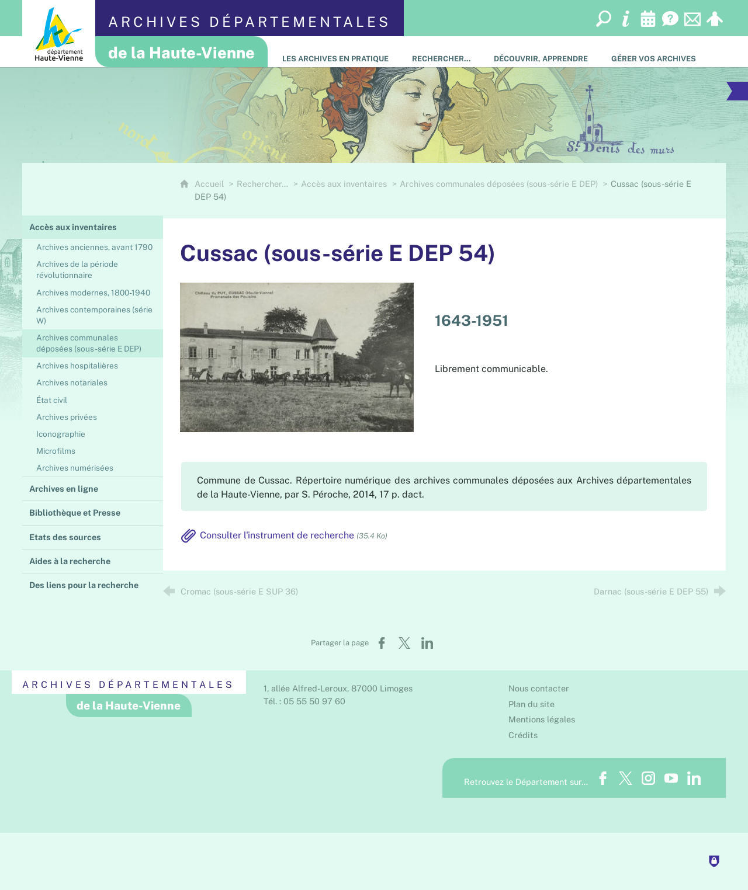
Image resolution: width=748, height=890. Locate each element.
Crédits (523, 735)
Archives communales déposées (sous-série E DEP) (499, 184)
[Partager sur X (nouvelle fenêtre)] (404, 643)
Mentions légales (541, 719)
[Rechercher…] (441, 51)
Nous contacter (538, 688)
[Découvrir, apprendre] (541, 51)
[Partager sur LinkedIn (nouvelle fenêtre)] (427, 643)
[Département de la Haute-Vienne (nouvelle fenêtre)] (58, 33)
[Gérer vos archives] (654, 51)
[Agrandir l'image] (297, 356)
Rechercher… (262, 184)
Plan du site (531, 704)
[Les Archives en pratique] (335, 51)
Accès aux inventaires (344, 184)
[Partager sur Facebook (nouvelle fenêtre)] (382, 643)
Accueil (210, 184)
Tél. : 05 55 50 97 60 (304, 701)
